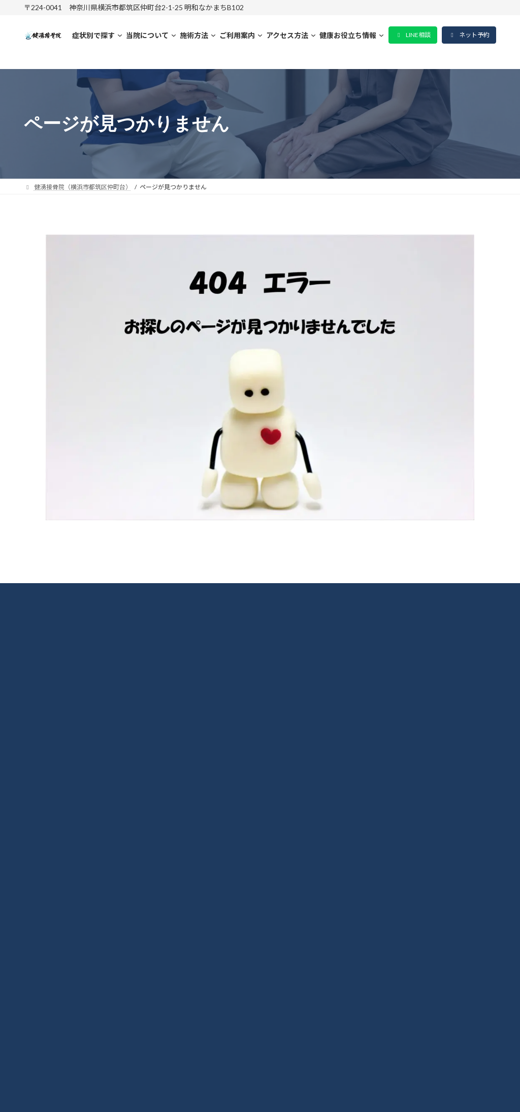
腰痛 (42, 784)
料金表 (46, 705)
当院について (60, 678)
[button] (412, 35)
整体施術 (51, 731)
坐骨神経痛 (56, 810)
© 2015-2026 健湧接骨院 (260, 1090)
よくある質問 (60, 837)
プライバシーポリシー (78, 863)
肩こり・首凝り (65, 757)
